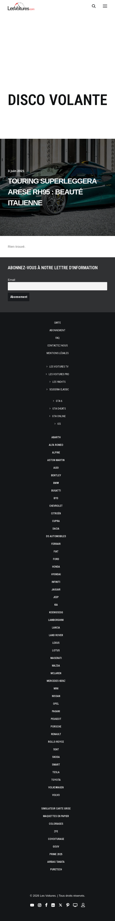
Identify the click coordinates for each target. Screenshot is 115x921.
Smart (56, 764)
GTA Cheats (59, 408)
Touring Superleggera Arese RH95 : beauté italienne (52, 192)
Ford (56, 559)
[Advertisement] (57, 48)
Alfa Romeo (56, 444)
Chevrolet (56, 505)
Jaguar (56, 589)
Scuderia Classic (59, 389)
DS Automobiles (56, 536)
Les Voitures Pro (59, 374)
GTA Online (59, 416)
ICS (59, 423)
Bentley (56, 475)
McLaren (56, 673)
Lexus (56, 642)
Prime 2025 (56, 854)
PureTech (56, 869)
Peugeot (56, 718)
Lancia (56, 627)
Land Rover (56, 635)
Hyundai (56, 574)
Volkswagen (56, 787)
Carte (57, 322)
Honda (56, 566)
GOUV (56, 846)
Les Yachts (58, 381)
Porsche (56, 726)
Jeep (56, 597)
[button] (105, 6)
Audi (56, 467)
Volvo (56, 795)
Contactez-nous (57, 345)
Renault (56, 734)
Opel (56, 703)
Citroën (56, 513)
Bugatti (56, 490)
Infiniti (56, 581)
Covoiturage (56, 839)
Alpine (56, 452)
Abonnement (57, 330)
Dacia (56, 528)
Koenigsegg (56, 612)
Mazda (56, 665)
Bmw (56, 483)
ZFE (56, 831)
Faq (57, 337)
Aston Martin (56, 460)
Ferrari (56, 543)
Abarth (56, 437)
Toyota (56, 779)
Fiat (56, 551)
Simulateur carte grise (56, 808)
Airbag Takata (56, 861)
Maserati (56, 658)
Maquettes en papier (56, 816)
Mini (56, 688)
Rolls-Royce (56, 741)
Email (11, 279)
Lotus (56, 650)
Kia (56, 604)
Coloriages (56, 823)
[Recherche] (92, 6)
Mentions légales (57, 353)
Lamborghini (56, 620)
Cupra (56, 521)
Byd (56, 498)
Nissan (56, 696)
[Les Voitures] (21, 6)
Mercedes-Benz (56, 680)
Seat (56, 749)
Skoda (56, 757)
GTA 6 (59, 401)
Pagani (56, 711)
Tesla (56, 772)
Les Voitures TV (58, 366)
